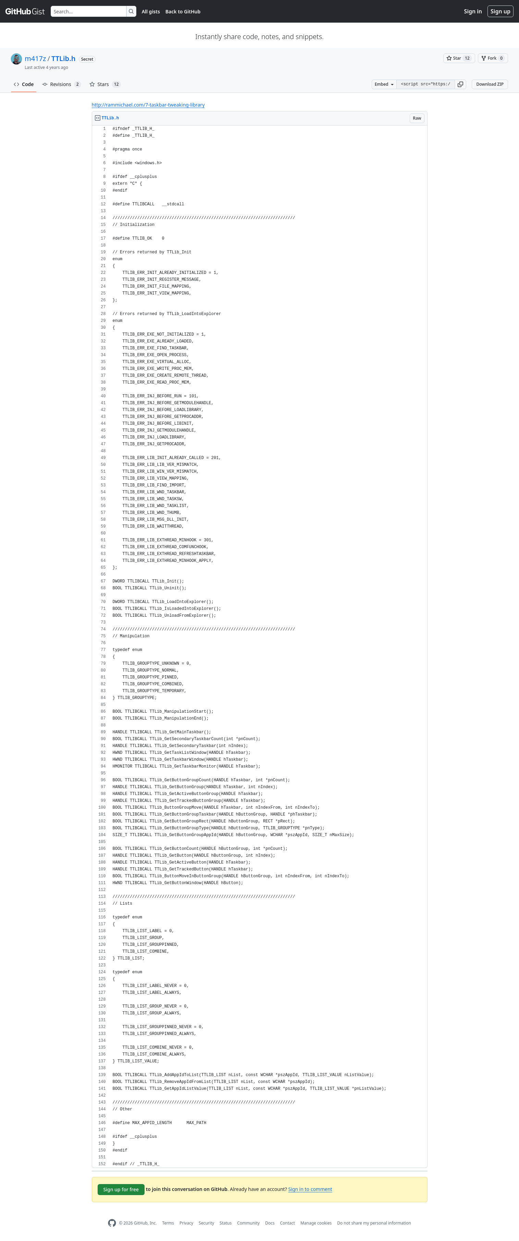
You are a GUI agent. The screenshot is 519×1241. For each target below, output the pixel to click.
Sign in (473, 11)
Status (226, 1223)
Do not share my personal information (374, 1223)
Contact (287, 1223)
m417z (35, 58)
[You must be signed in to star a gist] (459, 58)
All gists (151, 11)
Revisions (61, 84)
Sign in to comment (310, 1189)
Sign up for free (121, 1189)
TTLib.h (63, 58)
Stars (105, 84)
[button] (460, 84)
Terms (168, 1223)
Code (24, 84)
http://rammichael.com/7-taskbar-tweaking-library (148, 104)
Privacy (186, 1223)
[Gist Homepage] (25, 11)
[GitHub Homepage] (112, 1223)
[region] (259, 646)
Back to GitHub (182, 11)
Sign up (500, 11)
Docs (270, 1223)
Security (206, 1223)
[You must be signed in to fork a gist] (493, 58)
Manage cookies (316, 1223)
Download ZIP (490, 84)
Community (248, 1223)
